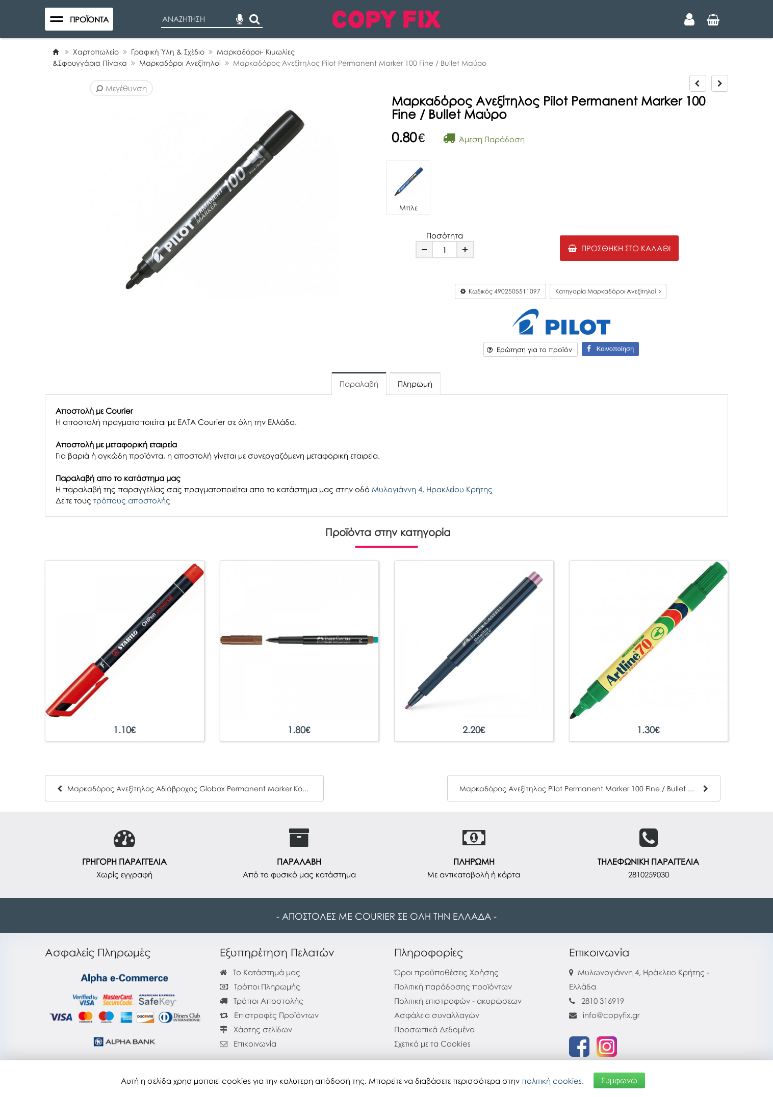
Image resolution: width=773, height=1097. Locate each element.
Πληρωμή (415, 383)
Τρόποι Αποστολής (261, 1000)
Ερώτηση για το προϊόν (529, 349)
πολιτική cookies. (553, 1080)
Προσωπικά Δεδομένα (434, 1029)
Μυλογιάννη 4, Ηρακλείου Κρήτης (432, 489)
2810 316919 (602, 1000)
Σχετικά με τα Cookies (432, 1043)
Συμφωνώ (619, 1080)
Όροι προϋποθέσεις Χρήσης (446, 972)
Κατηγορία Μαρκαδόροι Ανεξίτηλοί (608, 291)
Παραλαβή (359, 383)
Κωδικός (500, 291)
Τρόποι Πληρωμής (260, 986)
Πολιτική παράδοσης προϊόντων (453, 986)
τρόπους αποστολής (131, 500)
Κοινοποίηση (610, 349)
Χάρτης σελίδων (256, 1029)
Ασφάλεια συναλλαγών (436, 1015)
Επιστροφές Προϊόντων (269, 1015)
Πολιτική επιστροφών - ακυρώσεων (458, 1000)
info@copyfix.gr (604, 1015)
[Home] (56, 51)
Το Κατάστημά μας (260, 972)
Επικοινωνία (255, 1043)
